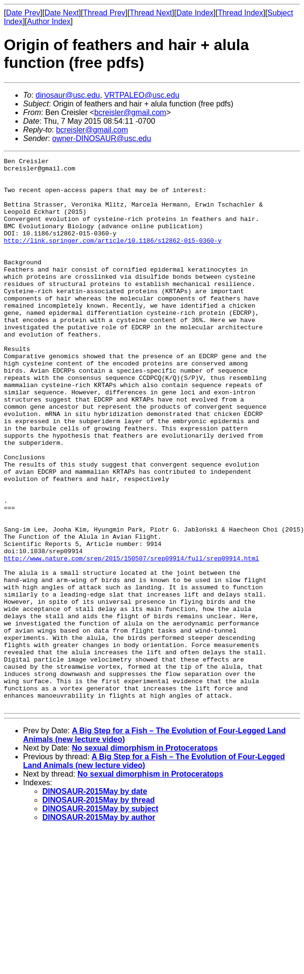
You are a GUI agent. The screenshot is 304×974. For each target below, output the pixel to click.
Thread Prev (104, 13)
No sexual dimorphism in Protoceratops (144, 858)
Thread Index (240, 13)
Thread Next (150, 13)
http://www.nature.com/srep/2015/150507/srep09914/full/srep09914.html (131, 639)
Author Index (49, 21)
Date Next (61, 13)
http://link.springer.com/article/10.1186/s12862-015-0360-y (112, 257)
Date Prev (23, 13)
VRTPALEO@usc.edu (141, 95)
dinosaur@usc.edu (68, 95)
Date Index (194, 13)
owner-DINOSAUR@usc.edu (101, 138)
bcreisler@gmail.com (130, 112)
